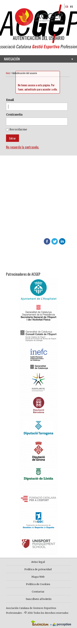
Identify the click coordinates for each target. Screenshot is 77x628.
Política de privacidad (38, 569)
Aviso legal (38, 561)
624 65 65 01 (29, 230)
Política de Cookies (38, 584)
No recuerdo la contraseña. (22, 147)
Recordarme (18, 129)
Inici (8, 73)
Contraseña (14, 114)
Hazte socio (17, 195)
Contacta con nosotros (25, 210)
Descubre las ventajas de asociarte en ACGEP (28, 225)
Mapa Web (38, 576)
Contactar (38, 591)
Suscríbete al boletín (38, 599)
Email (10, 100)
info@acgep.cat (15, 234)
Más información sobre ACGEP (29, 202)
